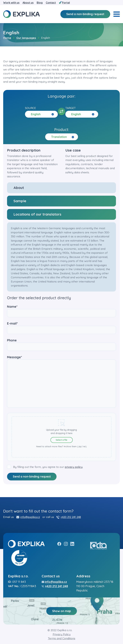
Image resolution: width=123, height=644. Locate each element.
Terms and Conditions (61, 638)
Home (7, 37)
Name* (61, 310)
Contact (51, 2)
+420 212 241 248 (71, 517)
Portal (66, 2)
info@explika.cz (30, 517)
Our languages (26, 37)
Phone (61, 343)
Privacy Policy (61, 634)
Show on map (61, 611)
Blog (40, 2)
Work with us (11, 2)
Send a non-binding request (85, 14)
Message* (61, 382)
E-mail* (61, 326)
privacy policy (73, 467)
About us (28, 2)
